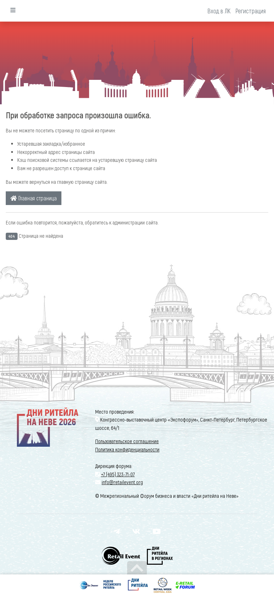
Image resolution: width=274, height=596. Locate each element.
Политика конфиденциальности (127, 449)
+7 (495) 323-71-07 (118, 474)
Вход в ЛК (219, 11)
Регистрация (251, 11)
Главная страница (33, 198)
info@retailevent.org (122, 482)
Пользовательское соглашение (127, 441)
